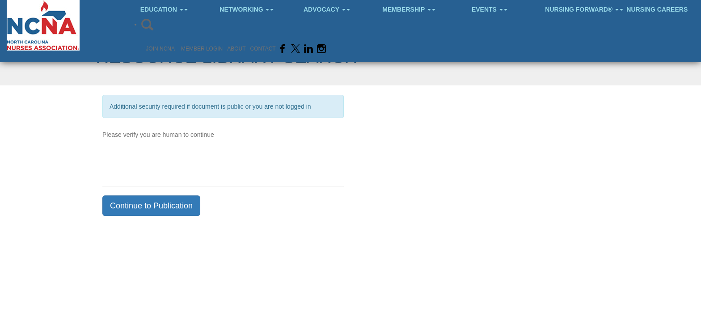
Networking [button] (247, 9)
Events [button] (489, 9)
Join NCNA (160, 49)
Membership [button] (408, 9)
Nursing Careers (657, 9)
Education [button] (164, 9)
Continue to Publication (151, 205)
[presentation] (170, 159)
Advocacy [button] (327, 9)
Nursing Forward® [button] (578, 9)
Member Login (202, 49)
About (236, 49)
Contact (263, 49)
